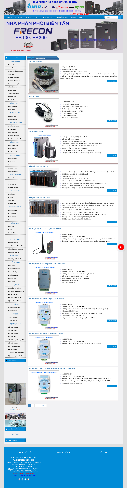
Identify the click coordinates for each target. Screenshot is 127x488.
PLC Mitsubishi (12, 129)
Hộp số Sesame (12, 116)
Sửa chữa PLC (12, 336)
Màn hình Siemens (13, 187)
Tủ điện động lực (12, 320)
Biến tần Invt (11, 194)
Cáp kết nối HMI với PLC (15, 297)
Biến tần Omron (12, 158)
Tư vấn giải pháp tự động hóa (16, 352)
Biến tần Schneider (13, 275)
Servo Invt (11, 200)
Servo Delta (11, 74)
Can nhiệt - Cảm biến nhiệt (15, 246)
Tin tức (38, 17)
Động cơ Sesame (12, 119)
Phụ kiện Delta (12, 100)
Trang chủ (9, 17)
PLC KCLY (11, 229)
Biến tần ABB (12, 278)
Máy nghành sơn (12, 310)
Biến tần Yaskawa (13, 145)
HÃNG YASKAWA (15, 142)
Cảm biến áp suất (13, 242)
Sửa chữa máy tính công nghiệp (16, 340)
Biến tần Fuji (11, 265)
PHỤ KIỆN (15, 285)
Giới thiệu (18, 17)
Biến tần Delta (12, 64)
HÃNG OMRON (15, 155)
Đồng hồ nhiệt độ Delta (14, 87)
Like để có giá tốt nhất (14, 429)
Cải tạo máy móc (12, 349)
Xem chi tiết (112, 81)
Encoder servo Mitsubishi (14, 139)
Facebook (15, 434)
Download (73, 17)
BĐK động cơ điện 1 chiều (15, 259)
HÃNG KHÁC (15, 262)
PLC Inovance (12, 213)
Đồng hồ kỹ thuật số (13, 252)
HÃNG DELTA (15, 61)
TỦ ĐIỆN (15, 314)
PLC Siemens (11, 181)
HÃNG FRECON (15, 103)
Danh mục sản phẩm (13, 58)
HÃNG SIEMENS (15, 174)
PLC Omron (11, 161)
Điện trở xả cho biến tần (14, 288)
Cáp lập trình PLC (13, 294)
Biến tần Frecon (12, 106)
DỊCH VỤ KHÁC (15, 324)
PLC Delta (11, 68)
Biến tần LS (11, 281)
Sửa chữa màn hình (13, 333)
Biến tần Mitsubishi (13, 126)
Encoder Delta (12, 90)
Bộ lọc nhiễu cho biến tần (15, 301)
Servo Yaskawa (12, 148)
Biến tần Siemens (12, 178)
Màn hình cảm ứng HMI (14, 80)
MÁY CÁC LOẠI (15, 304)
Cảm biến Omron (12, 171)
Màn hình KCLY (12, 236)
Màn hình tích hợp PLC (14, 84)
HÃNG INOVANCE (15, 207)
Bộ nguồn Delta (12, 96)
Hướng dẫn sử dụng (62, 17)
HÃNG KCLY (15, 223)
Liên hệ (80, 17)
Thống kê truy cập (12, 440)
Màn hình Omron (12, 168)
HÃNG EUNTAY (15, 255)
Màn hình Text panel (13, 77)
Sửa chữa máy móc (13, 343)
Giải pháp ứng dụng (48, 17)
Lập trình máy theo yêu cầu (15, 356)
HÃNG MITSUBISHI (15, 123)
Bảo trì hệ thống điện (14, 346)
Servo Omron (11, 165)
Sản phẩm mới (11, 360)
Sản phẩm (28, 17)
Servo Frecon (11, 109)
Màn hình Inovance (13, 220)
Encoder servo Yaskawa (14, 152)
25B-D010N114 (15, 411)
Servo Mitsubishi (12, 132)
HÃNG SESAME (15, 113)
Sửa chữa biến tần (13, 327)
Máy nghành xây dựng (14, 307)
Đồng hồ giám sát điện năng (15, 249)
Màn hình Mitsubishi (13, 135)
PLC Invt (10, 197)
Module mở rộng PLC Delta (15, 71)
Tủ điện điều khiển (13, 317)
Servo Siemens (12, 184)
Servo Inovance (12, 216)
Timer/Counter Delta (13, 93)
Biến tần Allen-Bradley (14, 268)
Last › (43, 405)
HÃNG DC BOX (15, 239)
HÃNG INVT (15, 191)
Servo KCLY (11, 233)
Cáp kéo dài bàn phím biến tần (16, 291)
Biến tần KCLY (12, 226)
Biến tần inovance (13, 210)
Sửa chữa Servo (12, 330)
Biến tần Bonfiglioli (13, 272)
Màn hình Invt (12, 203)
